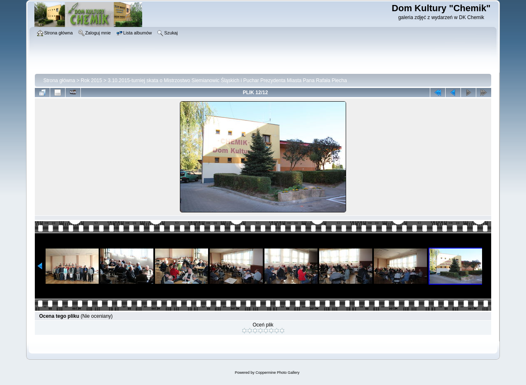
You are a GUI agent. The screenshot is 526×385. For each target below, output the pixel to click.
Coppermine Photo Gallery (277, 372)
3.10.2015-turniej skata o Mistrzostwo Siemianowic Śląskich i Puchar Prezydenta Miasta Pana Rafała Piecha (227, 80)
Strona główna (59, 80)
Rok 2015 (91, 80)
